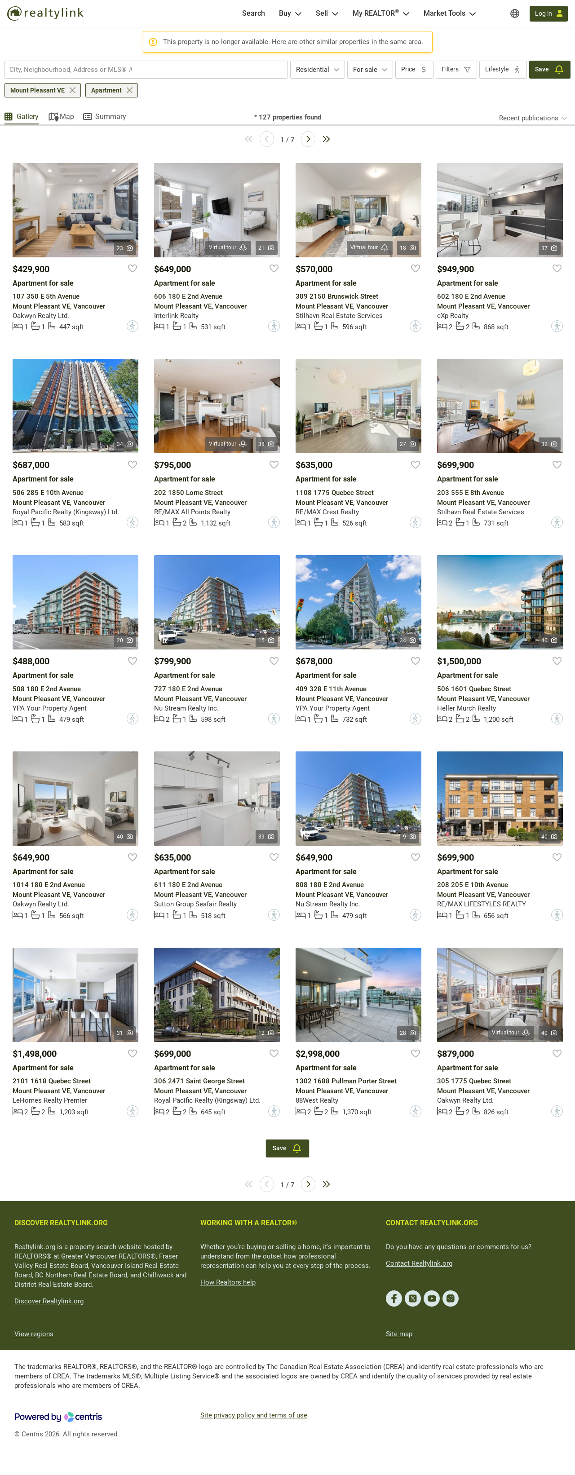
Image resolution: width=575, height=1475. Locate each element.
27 (408, 444)
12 (266, 1033)
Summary (110, 116)
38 (266, 444)
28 (408, 1033)
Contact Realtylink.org (419, 1263)
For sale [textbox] (365, 70)
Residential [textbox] (312, 70)
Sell (322, 13)
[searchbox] (140, 70)
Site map (399, 1334)
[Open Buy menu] (298, 13)
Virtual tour (228, 247)
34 (125, 444)
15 (266, 640)
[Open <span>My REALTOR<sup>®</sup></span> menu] (406, 13)
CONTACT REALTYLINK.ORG (432, 1223)
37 (549, 248)
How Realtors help (228, 1282)
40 (549, 640)
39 (266, 837)
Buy (285, 13)
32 (549, 444)
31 (125, 1033)
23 (125, 248)
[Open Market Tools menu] (472, 13)
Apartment (106, 90)
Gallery (28, 116)
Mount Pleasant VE (37, 90)
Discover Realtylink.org (49, 1301)
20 (125, 640)
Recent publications (528, 118)
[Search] (254, 13)
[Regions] (515, 13)
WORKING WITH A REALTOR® (248, 1223)
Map (67, 116)
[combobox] (146, 70)
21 (266, 248)
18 (408, 248)
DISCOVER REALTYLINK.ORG (61, 1223)
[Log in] (549, 14)
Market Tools (444, 13)
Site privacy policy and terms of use (253, 1415)
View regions (33, 1334)
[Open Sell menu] (335, 13)
